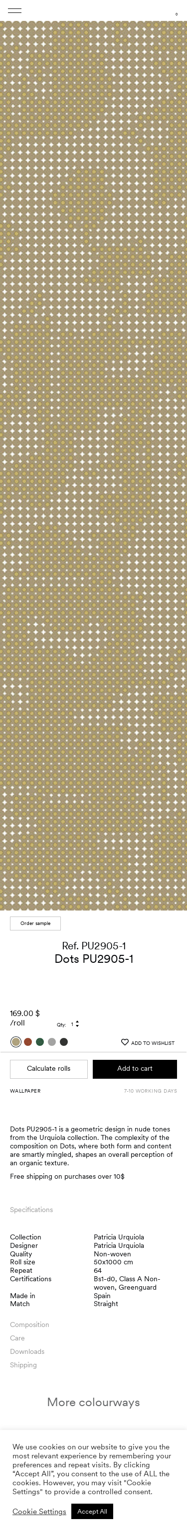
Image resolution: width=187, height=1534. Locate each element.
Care (17, 1333)
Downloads (27, 1347)
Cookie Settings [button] (39, 1511)
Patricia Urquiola (119, 1232)
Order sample (35, 918)
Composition (29, 1320)
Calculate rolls (48, 1064)
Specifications (31, 1205)
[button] (170, 455)
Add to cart (135, 1064)
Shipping (23, 1360)
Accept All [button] (92, 1511)
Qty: (61, 1020)
